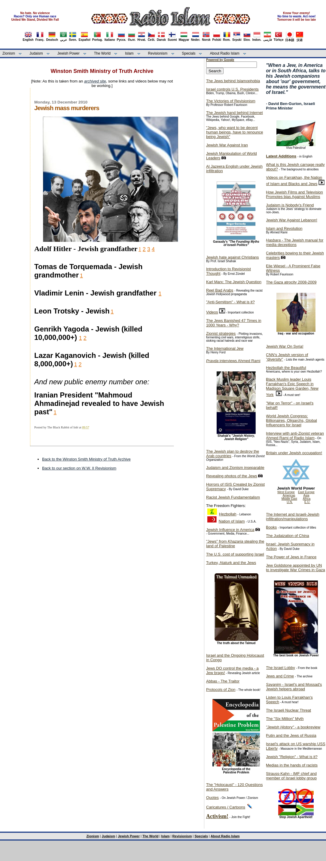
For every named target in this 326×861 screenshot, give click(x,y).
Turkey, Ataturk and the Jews (231, 562)
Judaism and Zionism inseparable (235, 467)
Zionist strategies (221, 333)
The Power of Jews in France (291, 557)
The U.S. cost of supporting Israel (235, 554)
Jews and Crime (280, 676)
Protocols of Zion (221, 689)
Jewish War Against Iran (227, 145)
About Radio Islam (224, 53)
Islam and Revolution (284, 228)
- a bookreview (293, 727)
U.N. (290, 502)
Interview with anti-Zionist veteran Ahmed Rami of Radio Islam (295, 435)
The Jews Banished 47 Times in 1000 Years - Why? (233, 322)
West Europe (286, 492)
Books (271, 527)
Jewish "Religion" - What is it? (292, 756)
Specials (188, 53)
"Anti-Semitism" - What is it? (230, 302)
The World (102, 53)
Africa (307, 498)
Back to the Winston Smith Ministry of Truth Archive (86, 459)
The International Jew (224, 348)
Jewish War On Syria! (284, 346)
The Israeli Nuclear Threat (288, 710)
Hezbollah (227, 514)
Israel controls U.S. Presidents (232, 89)
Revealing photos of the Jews (231, 476)
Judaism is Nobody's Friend (290, 205)
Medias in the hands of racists (292, 765)
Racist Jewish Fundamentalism (233, 497)
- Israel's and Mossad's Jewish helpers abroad (294, 686)
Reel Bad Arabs (219, 290)
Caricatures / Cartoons (225, 807)
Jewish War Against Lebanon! (291, 220)
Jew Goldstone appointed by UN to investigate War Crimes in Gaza (295, 567)
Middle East (289, 498)
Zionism (8, 53)
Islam (129, 53)
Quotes (212, 797)
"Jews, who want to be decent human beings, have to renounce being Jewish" (234, 132)
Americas (289, 495)
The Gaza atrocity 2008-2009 (291, 282)
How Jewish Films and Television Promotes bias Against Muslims (294, 194)
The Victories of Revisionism (230, 101)
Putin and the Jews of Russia (291, 735)
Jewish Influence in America (230, 529)
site (95, 81)
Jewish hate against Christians (232, 257)
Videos (212, 312)
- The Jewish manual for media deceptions (294, 242)
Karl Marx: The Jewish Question (233, 282)
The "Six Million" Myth (285, 718)
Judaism (36, 53)
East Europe (306, 492)
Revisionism (158, 53)
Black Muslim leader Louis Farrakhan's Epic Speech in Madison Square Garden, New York (292, 387)
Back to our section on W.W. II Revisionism (79, 468)
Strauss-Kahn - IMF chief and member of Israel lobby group (291, 775)
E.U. (307, 502)
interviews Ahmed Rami (233, 360)
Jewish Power (68, 53)
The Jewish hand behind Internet (234, 112)
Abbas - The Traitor (222, 681)
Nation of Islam (232, 521)
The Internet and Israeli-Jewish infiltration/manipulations (292, 516)
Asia (306, 495)
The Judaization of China (287, 535)
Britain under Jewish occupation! (294, 453)
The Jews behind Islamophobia (233, 81)
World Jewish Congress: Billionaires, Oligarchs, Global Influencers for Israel (291, 420)
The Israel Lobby (280, 667)
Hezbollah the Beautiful (286, 367)
